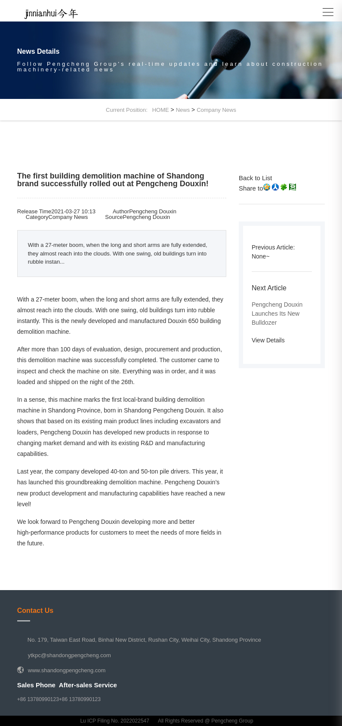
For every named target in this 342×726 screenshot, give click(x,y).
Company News (216, 110)
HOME (160, 110)
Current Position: (129, 110)
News (183, 110)
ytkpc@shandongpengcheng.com (69, 655)
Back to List (255, 178)
